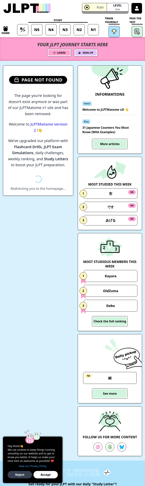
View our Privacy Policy (32, 466)
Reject (20, 475)
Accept (46, 475)
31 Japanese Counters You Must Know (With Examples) (105, 130)
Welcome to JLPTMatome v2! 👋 (105, 110)
